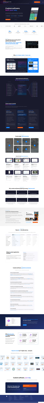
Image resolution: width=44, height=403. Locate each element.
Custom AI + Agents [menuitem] (10, 397)
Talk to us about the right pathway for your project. (16, 275)
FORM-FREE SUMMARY (28, 222)
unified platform (16, 258)
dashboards (28, 287)
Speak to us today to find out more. (9, 343)
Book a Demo (8, 127)
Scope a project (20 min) (20, 127)
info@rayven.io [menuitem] (31, 399)
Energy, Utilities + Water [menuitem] (21, 397)
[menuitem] (32, 398)
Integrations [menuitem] (10, 400)
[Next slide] (37, 44)
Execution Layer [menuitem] (15, 398)
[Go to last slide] (25, 44)
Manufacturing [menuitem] (21, 398)
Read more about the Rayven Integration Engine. (17, 297)
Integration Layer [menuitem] (15, 397)
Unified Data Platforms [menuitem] (10, 398)
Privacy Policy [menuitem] (31, 397)
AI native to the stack (12, 292)
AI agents (30, 287)
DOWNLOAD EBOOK (35, 222)
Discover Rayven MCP (5, 2)
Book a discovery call (31, 127)
